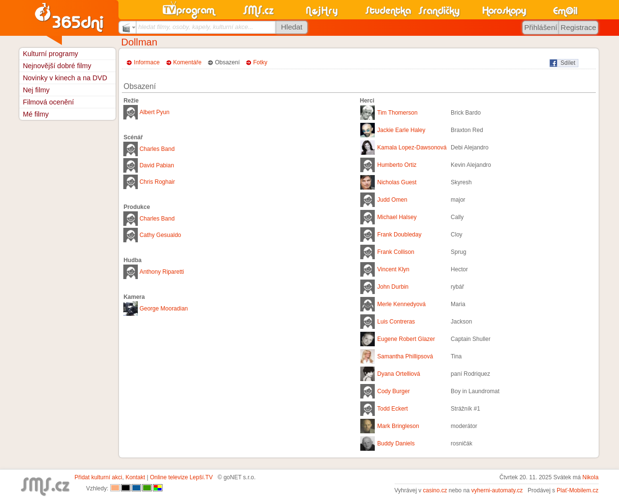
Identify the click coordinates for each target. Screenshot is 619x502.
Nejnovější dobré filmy (57, 66)
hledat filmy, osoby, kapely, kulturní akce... (195, 26)
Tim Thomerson (397, 112)
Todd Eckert (392, 408)
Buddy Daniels (395, 443)
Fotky (260, 62)
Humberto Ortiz (396, 165)
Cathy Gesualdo (160, 235)
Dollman (139, 42)
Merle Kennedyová (401, 304)
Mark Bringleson (398, 426)
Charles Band (157, 149)
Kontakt (135, 477)
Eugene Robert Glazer (406, 339)
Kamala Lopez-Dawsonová (411, 147)
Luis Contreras (396, 321)
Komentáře (187, 62)
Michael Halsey (396, 217)
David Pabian (156, 165)
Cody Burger (393, 391)
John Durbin (393, 286)
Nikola (590, 477)
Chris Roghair (157, 181)
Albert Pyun (154, 112)
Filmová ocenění (48, 102)
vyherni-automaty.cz (497, 490)
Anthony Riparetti (161, 271)
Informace (147, 62)
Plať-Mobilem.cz (578, 490)
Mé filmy (36, 114)
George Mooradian (163, 308)
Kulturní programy (50, 54)
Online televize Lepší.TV (181, 477)
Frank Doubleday (399, 234)
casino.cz (435, 490)
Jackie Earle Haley (401, 130)
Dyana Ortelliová (398, 373)
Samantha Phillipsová (405, 356)
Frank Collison (395, 252)
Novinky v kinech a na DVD (65, 78)
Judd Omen (392, 199)
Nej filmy (36, 90)
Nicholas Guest (396, 182)
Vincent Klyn (393, 269)
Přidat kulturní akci (98, 477)
